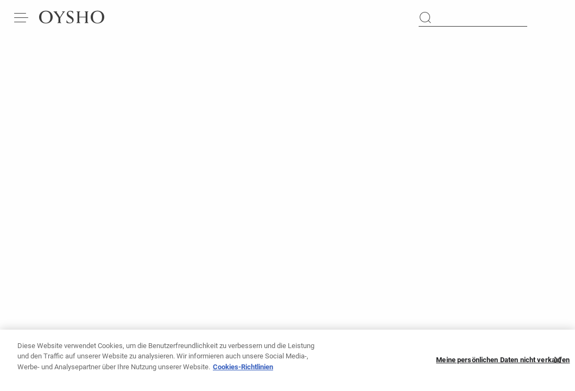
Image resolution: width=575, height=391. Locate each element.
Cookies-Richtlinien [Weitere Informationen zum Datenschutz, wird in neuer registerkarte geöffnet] (243, 372)
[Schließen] (558, 365)
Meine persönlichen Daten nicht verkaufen (503, 366)
